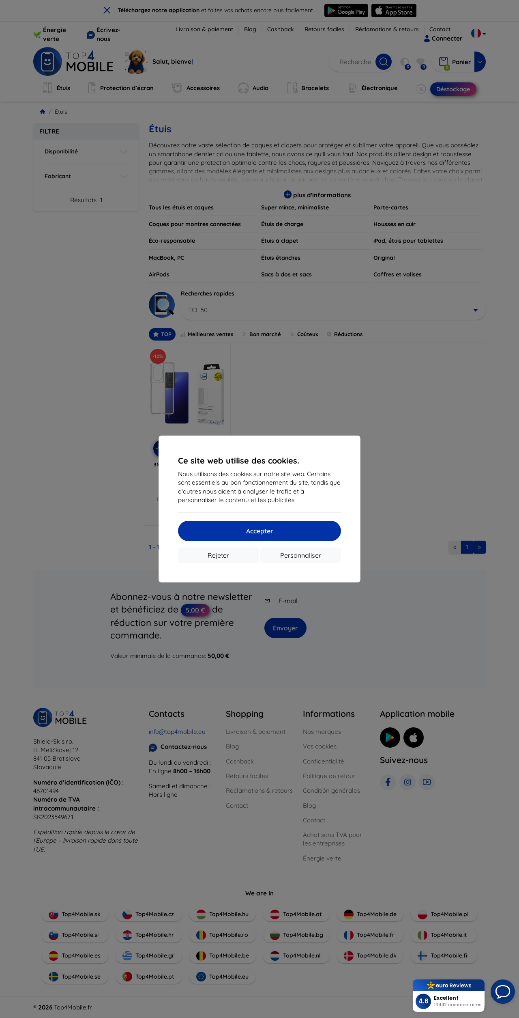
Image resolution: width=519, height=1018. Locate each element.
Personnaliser (300, 555)
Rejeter (218, 555)
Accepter (259, 531)
